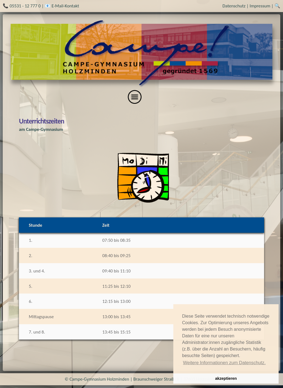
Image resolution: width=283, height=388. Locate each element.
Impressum (260, 5)
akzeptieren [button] (226, 378)
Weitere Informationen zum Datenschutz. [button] (224, 362)
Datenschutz (233, 5)
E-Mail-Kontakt (65, 5)
